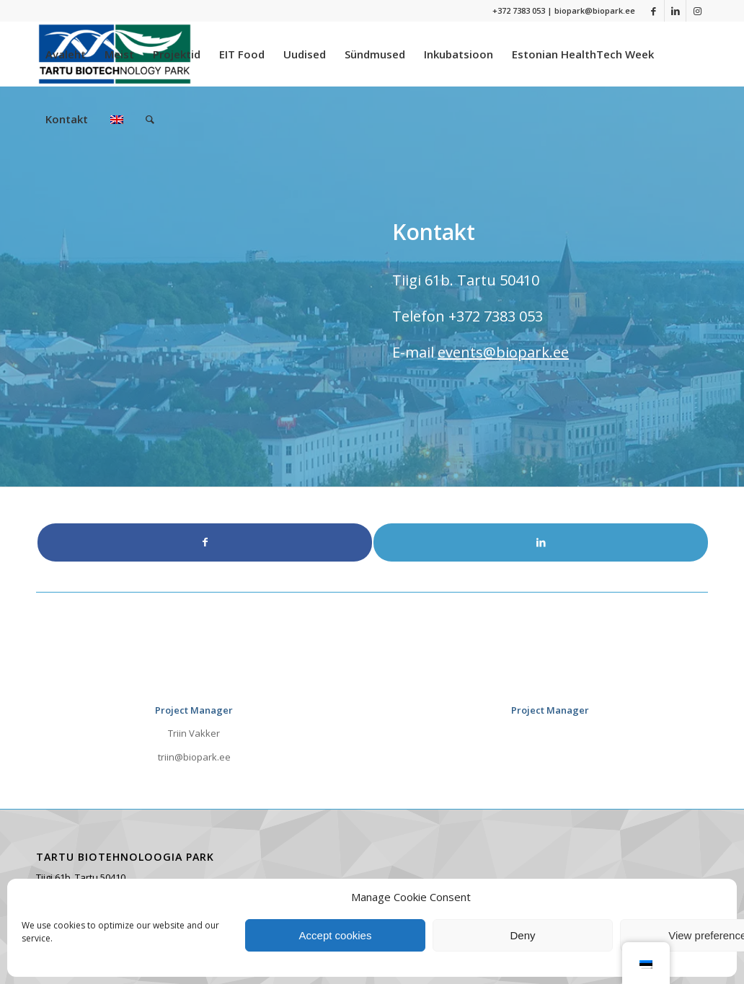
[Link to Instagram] (697, 11)
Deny (522, 935)
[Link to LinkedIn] (675, 11)
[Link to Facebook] (653, 11)
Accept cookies (335, 935)
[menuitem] (65, 54)
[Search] (150, 119)
